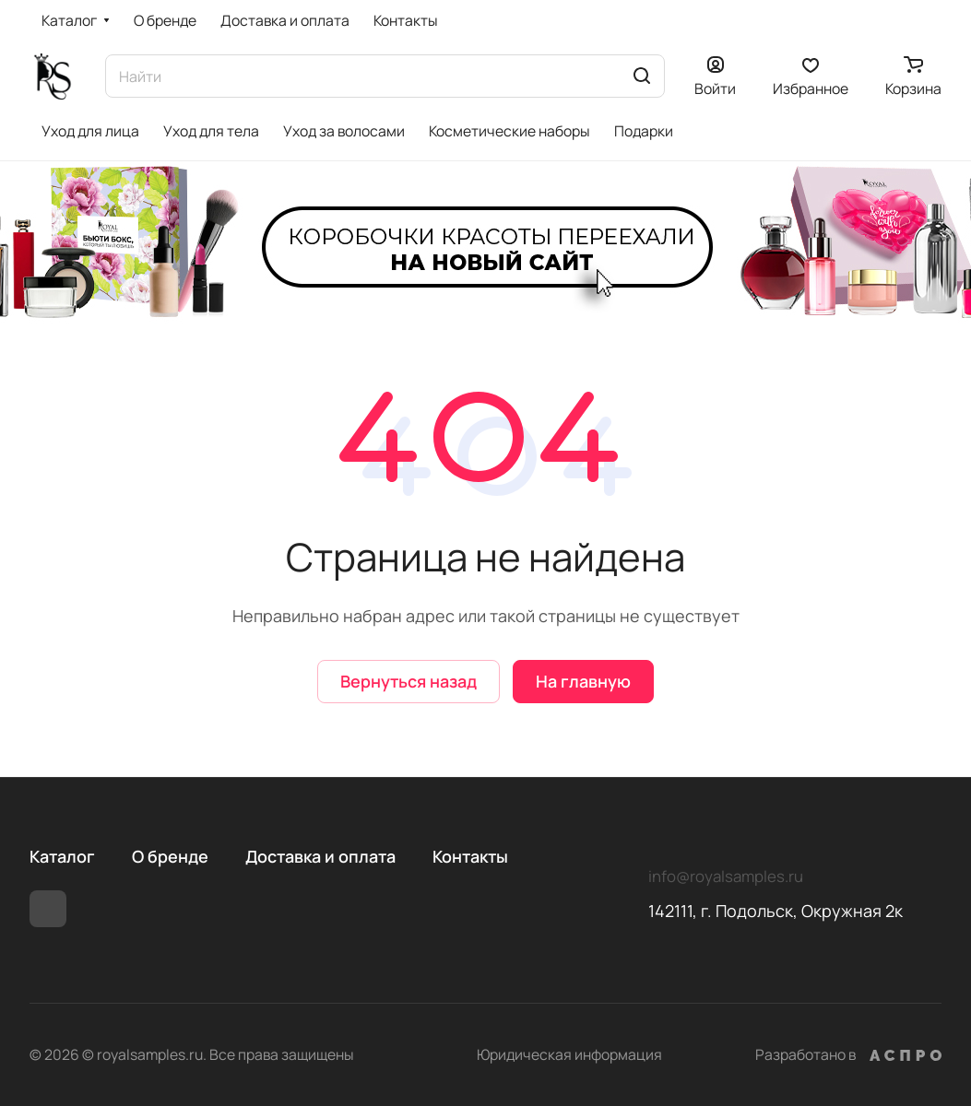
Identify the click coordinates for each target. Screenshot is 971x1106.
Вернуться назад (408, 681)
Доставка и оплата (320, 856)
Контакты (470, 856)
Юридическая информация (569, 1054)
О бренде (170, 856)
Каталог (62, 856)
